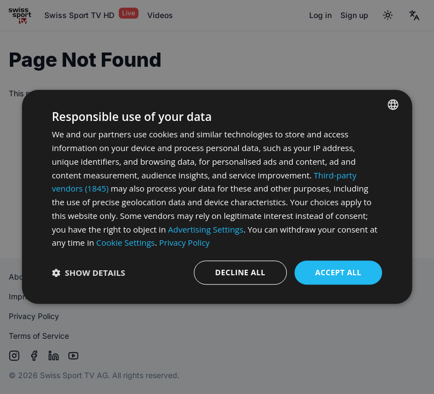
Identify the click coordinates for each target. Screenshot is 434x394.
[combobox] (392, 104)
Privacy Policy (185, 242)
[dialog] (217, 197)
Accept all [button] (338, 272)
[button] (88, 273)
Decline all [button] (240, 272)
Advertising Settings (206, 229)
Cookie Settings (125, 242)
